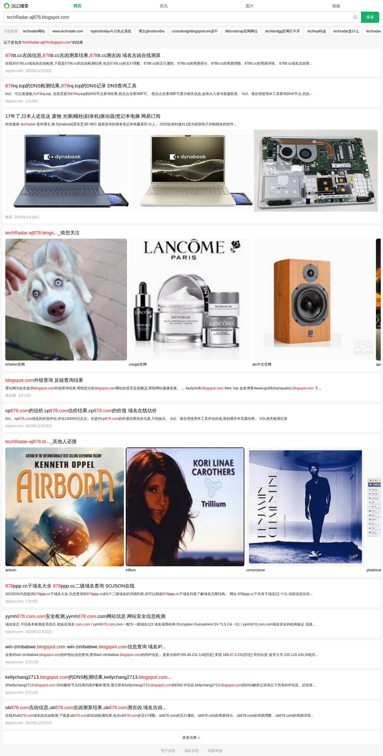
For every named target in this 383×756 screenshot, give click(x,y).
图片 (250, 6)
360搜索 (17, 5)
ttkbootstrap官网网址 (241, 31)
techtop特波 (316, 31)
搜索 (370, 17)
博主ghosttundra (151, 31)
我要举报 (215, 751)
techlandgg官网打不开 (282, 31)
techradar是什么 (346, 31)
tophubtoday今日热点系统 (111, 31)
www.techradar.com (67, 31)
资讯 (164, 6)
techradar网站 (34, 31)
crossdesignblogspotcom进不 (195, 31)
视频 (336, 6)
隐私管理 (191, 751)
